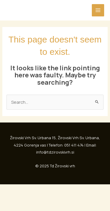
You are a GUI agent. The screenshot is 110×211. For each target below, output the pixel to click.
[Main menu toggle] (98, 10)
